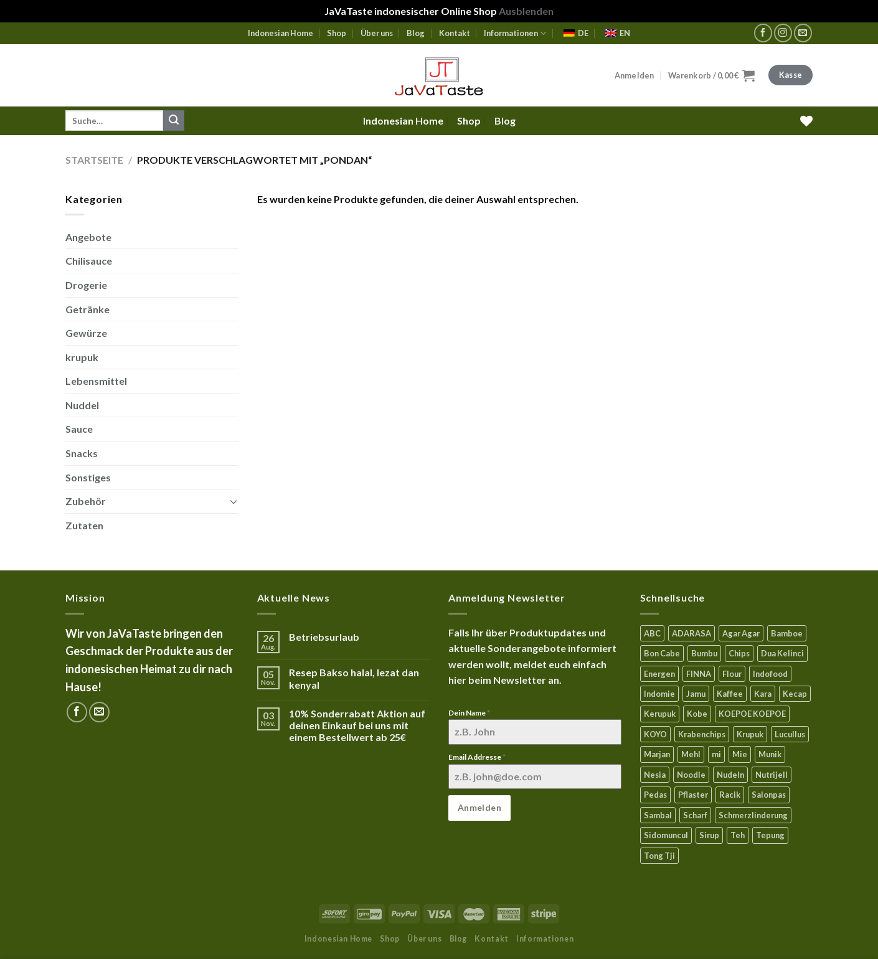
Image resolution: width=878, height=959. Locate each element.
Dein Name (469, 712)
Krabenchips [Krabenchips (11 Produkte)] (701, 734)
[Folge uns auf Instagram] (783, 33)
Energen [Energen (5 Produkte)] (659, 674)
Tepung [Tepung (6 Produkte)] (770, 835)
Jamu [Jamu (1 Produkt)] (696, 694)
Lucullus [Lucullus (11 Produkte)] (790, 734)
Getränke (87, 309)
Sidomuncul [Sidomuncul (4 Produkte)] (666, 835)
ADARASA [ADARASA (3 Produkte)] (691, 633)
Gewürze (86, 333)
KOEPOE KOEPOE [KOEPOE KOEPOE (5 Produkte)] (752, 714)
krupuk (81, 357)
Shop (336, 33)
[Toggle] (233, 501)
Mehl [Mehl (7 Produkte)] (691, 754)
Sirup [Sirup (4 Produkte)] (709, 835)
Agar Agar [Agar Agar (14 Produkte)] (741, 633)
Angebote (88, 237)
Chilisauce (88, 261)
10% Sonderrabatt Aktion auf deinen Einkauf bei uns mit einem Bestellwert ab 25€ (357, 725)
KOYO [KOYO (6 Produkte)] (655, 734)
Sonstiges (88, 477)
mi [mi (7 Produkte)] (716, 754)
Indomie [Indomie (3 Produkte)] (659, 694)
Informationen (515, 33)
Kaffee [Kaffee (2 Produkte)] (730, 694)
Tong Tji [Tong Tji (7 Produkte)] (659, 856)
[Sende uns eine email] (803, 33)
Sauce (79, 429)
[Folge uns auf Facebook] (763, 33)
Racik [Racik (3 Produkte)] (729, 795)
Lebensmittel (96, 381)
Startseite (94, 160)
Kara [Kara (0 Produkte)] (763, 694)
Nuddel (82, 405)
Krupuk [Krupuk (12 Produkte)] (750, 734)
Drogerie (86, 285)
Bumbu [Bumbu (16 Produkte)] (704, 653)
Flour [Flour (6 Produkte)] (732, 674)
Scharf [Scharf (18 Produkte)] (695, 815)
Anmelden (479, 807)
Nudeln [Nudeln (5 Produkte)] (730, 775)
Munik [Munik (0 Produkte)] (769, 754)
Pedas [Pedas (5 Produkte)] (655, 795)
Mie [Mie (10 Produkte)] (739, 754)
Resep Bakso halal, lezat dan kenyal (354, 678)
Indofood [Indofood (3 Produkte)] (770, 674)
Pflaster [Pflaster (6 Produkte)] (693, 795)
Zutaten (84, 525)
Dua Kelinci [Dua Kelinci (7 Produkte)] (782, 653)
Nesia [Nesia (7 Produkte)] (655, 775)
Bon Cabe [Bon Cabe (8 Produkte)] (662, 653)
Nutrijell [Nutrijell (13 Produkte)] (771, 775)
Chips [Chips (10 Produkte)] (739, 653)
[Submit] (173, 120)
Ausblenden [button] (526, 11)
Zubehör (85, 501)
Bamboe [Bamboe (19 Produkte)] (787, 633)
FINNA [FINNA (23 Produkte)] (698, 674)
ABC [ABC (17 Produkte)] (652, 633)
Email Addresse (477, 757)
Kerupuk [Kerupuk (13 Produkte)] (660, 714)
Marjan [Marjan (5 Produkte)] (657, 754)
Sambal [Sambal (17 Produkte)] (658, 815)
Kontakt (454, 33)
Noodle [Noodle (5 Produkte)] (691, 775)
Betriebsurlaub (324, 637)
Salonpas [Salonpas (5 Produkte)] (769, 795)
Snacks (81, 453)
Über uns (377, 33)
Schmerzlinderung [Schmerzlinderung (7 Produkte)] (753, 815)
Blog (416, 33)
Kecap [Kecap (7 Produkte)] (795, 694)
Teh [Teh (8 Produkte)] (737, 835)
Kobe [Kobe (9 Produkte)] (697, 714)
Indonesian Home (280, 33)
